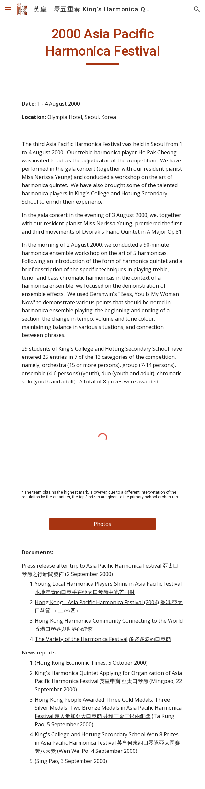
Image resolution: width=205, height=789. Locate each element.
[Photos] (102, 524)
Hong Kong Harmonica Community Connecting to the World (109, 620)
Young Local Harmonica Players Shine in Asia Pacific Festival (108, 583)
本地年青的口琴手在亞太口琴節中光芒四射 (85, 592)
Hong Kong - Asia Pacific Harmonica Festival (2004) (97, 602)
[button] (8, 9)
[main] (102, 45)
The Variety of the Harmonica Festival (81, 639)
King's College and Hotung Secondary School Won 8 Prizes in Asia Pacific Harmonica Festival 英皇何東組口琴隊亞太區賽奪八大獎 (107, 742)
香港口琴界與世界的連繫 (64, 628)
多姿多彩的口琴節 (150, 639)
